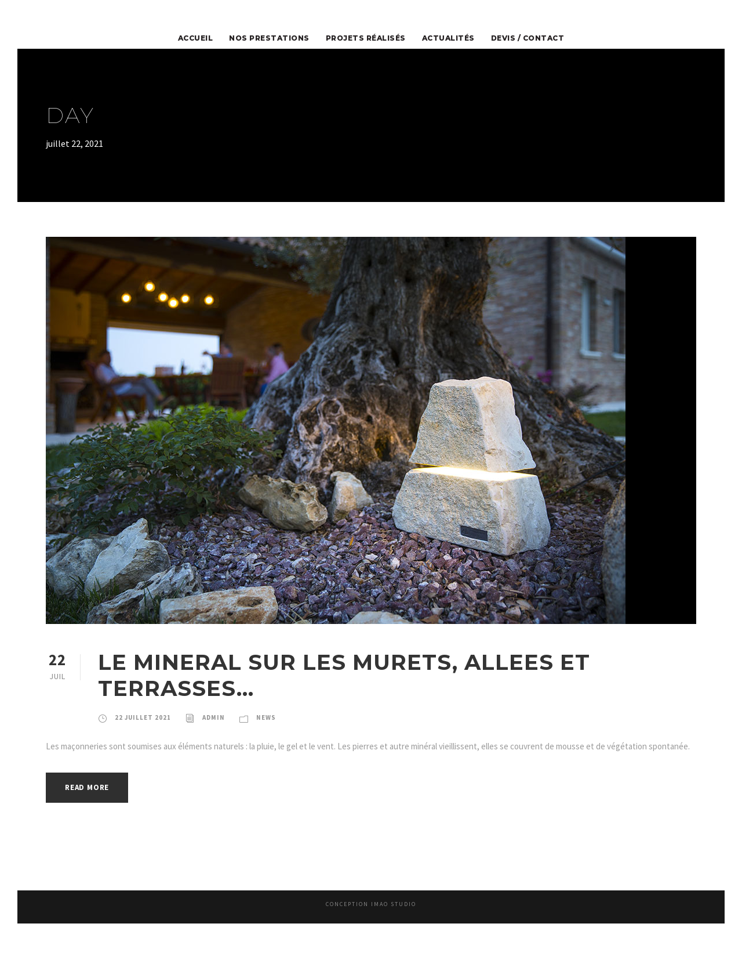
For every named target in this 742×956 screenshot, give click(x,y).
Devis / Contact (515, 38)
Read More (90, 802)
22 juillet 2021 (144, 717)
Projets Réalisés (366, 38)
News (271, 717)
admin (217, 717)
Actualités (443, 38)
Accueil (211, 38)
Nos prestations (278, 38)
